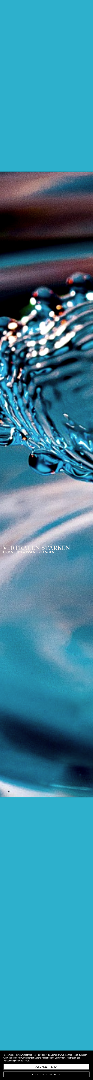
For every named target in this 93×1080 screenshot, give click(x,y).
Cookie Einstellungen (46, 1074)
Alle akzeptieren (46, 1067)
